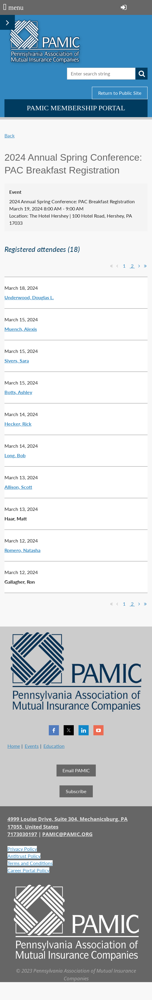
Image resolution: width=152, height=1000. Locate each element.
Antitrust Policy (23, 856)
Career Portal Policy (28, 870)
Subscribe (76, 791)
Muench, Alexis (20, 329)
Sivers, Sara (16, 360)
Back (9, 135)
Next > (139, 265)
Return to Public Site (119, 93)
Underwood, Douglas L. (29, 297)
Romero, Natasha (22, 550)
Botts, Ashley (18, 392)
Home (13, 746)
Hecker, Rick (18, 424)
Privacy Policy (22, 849)
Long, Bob (15, 455)
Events (32, 746)
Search (142, 74)
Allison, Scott (18, 487)
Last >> (145, 265)
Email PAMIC (76, 770)
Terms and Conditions (30, 863)
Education (54, 746)
